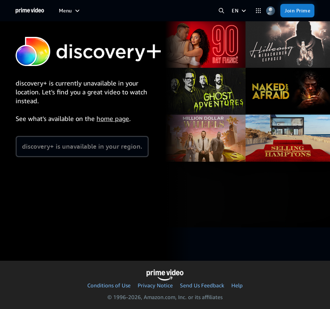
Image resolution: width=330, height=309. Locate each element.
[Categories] (258, 11)
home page (113, 118)
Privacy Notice (155, 285)
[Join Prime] (297, 10)
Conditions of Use (109, 285)
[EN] (239, 10)
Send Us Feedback (202, 285)
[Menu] (70, 10)
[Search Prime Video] (221, 11)
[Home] (30, 10)
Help (237, 285)
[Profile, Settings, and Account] (270, 11)
